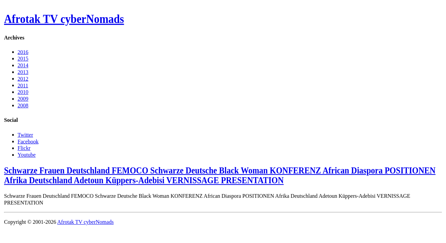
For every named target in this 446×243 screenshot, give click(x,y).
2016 (23, 52)
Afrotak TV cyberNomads (64, 19)
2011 (23, 85)
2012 (23, 78)
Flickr (24, 148)
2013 (23, 72)
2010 (23, 92)
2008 (23, 105)
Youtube (27, 154)
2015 (23, 58)
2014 (23, 65)
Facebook (28, 141)
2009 (23, 99)
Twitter (25, 134)
